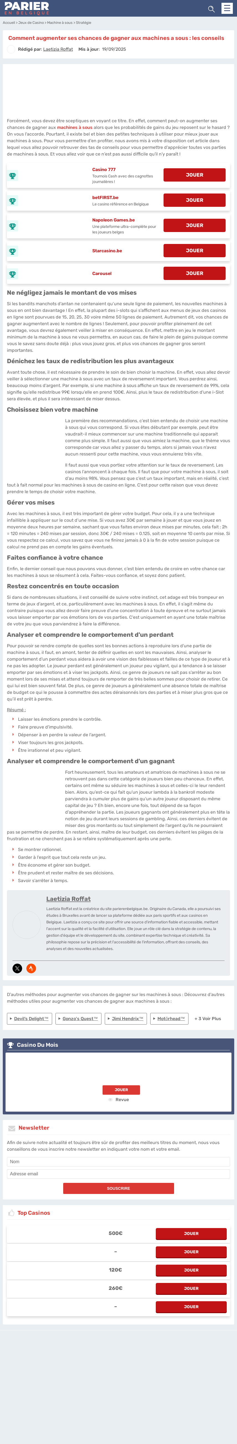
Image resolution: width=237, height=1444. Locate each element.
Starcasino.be (107, 250)
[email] (118, 1174)
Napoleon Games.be (113, 220)
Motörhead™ (171, 1018)
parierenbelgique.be (93, 1359)
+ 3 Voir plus (208, 1018)
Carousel (101, 273)
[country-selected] (116, 1374)
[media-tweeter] (17, 968)
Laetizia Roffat (68, 899)
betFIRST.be (105, 197)
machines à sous (75, 127)
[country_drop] (123, 1374)
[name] (118, 1162)
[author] (11, 49)
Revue (118, 1099)
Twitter (162, 1359)
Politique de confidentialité (133, 1359)
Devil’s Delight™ (31, 1018)
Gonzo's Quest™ (80, 1018)
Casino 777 (104, 169)
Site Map (176, 1359)
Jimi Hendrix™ (127, 1018)
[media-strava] (31, 968)
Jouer (121, 1090)
